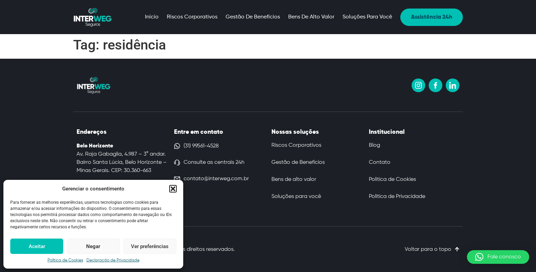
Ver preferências (150, 246)
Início (152, 17)
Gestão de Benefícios (253, 17)
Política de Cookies (65, 260)
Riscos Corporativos (192, 17)
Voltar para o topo (428, 249)
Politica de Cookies (392, 179)
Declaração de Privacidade (112, 260)
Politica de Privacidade (397, 196)
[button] (173, 188)
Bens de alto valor (311, 17)
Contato (379, 162)
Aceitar (37, 246)
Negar (93, 246)
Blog (374, 145)
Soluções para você (367, 17)
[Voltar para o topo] (457, 249)
